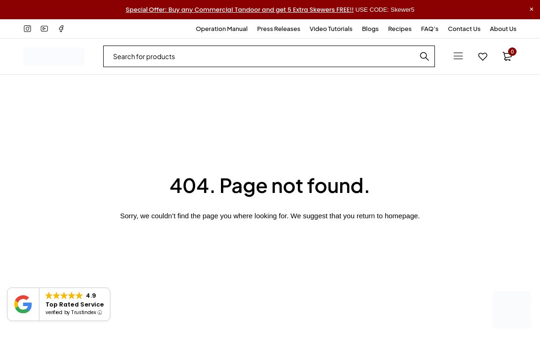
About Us (503, 28)
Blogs (370, 28)
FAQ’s (429, 28)
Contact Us (464, 28)
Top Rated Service (75, 304)
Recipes (399, 28)
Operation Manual (222, 28)
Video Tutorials (331, 28)
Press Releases (278, 28)
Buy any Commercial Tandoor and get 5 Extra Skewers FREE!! (240, 9)
